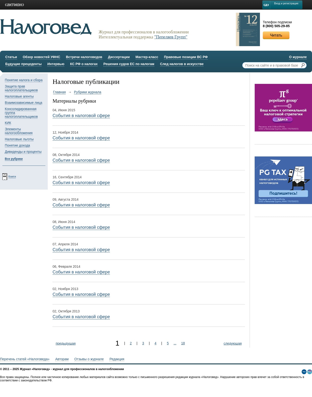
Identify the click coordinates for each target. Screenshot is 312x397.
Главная (59, 92)
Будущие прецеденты (23, 64)
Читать (276, 35)
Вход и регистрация (286, 3)
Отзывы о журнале (89, 359)
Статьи (11, 57)
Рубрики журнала (87, 92)
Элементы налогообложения (19, 131)
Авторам (62, 359)
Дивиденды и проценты (23, 152)
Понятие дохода (17, 145)
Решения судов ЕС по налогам (128, 64)
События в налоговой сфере (81, 115)
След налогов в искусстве (182, 64)
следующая (233, 343)
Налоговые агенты (19, 96)
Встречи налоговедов (84, 57)
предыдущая (66, 343)
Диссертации (119, 57)
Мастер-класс (147, 57)
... (175, 343)
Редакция (116, 359)
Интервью (55, 64)
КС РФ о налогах (84, 64)
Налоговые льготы (19, 139)
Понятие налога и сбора (23, 80)
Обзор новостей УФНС (41, 57)
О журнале (298, 57)
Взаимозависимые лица (23, 103)
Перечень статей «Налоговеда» (24, 359)
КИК (8, 123)
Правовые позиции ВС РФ (186, 57)
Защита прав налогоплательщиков (21, 88)
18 (183, 343)
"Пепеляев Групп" (170, 37)
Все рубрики (14, 159)
